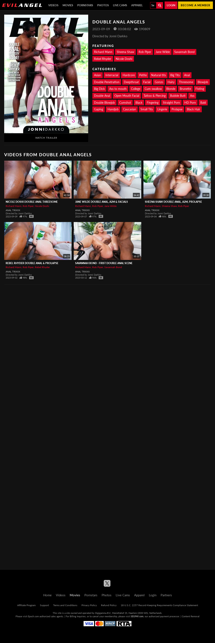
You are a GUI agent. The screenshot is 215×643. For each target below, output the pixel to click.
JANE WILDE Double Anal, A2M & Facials (101, 201)
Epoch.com (33, 616)
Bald (203, 102)
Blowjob (203, 82)
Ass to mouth (118, 88)
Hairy (171, 82)
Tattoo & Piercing (155, 95)
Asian (97, 75)
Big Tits (175, 75)
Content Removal (190, 616)
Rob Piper (145, 52)
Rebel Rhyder (102, 59)
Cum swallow (153, 88)
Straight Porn (171, 102)
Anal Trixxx (13, 210)
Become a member (195, 5)
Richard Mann (103, 52)
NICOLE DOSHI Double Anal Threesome (32, 201)
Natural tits (158, 75)
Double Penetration (106, 82)
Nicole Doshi (124, 59)
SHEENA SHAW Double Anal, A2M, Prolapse (173, 201)
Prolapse (177, 109)
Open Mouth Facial (126, 95)
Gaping (98, 109)
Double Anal (102, 95)
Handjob (113, 109)
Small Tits (146, 109)
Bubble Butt (178, 95)
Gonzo (159, 82)
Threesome (186, 82)
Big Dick (99, 88)
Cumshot (125, 102)
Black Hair (193, 109)
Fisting (199, 88)
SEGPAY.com (137, 616)
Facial (146, 82)
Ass (192, 95)
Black (138, 102)
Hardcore (129, 75)
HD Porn (190, 102)
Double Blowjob (104, 102)
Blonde (170, 88)
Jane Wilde (163, 52)
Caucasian (129, 109)
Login (171, 5)
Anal (187, 75)
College (135, 88)
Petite (143, 75)
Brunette (185, 88)
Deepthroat (131, 82)
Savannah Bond (184, 52)
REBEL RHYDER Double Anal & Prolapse (32, 263)
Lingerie (162, 109)
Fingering (153, 102)
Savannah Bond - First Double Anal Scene (103, 263)
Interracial (111, 75)
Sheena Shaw (125, 52)
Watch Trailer (46, 137)
